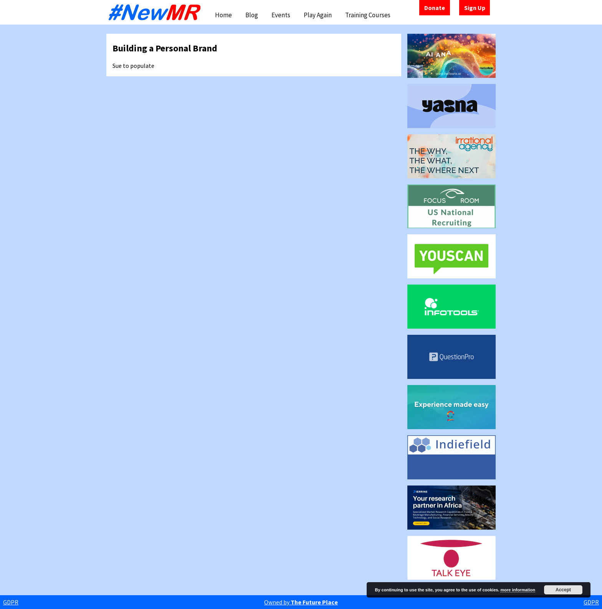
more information (517, 590)
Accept (563, 590)
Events (280, 15)
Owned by (301, 602)
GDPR (10, 602)
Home (223, 15)
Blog (251, 15)
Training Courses (367, 15)
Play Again (318, 15)
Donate (434, 8)
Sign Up (474, 8)
